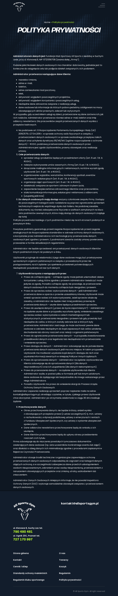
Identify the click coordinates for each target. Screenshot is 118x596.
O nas (62, 553)
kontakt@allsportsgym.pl (26, 394)
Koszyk (62, 566)
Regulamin (65, 573)
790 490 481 (23, 532)
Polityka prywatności (70, 579)
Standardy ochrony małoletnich (30, 573)
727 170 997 (23, 539)
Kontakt (17, 560)
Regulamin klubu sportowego (28, 579)
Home (47, 22)
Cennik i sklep (20, 566)
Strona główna (21, 553)
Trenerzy (63, 560)
